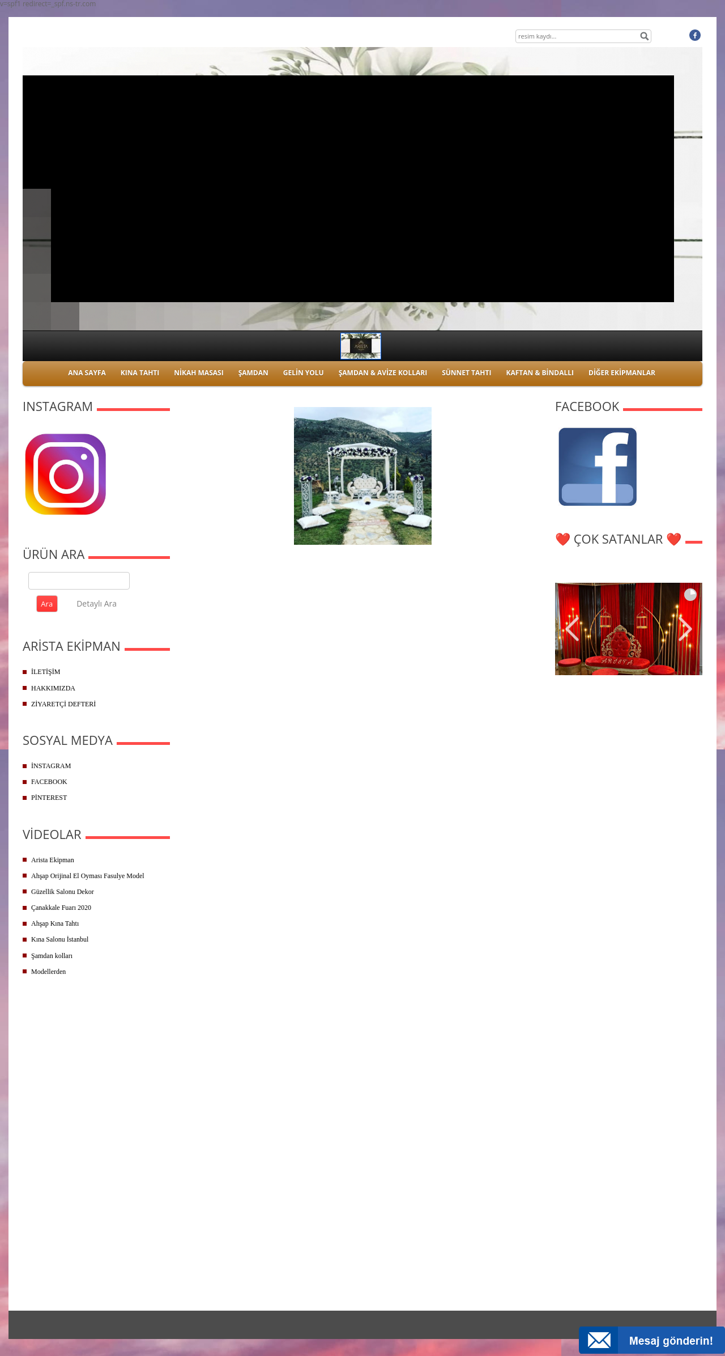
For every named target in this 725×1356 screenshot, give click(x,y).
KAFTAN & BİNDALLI (540, 373)
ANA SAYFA (87, 373)
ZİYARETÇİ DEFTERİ (63, 704)
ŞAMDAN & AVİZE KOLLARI (383, 373)
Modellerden (48, 972)
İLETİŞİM (45, 672)
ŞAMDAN (253, 373)
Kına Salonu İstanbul (59, 939)
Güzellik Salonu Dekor (62, 892)
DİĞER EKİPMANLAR (621, 373)
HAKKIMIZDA (53, 688)
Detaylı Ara (96, 603)
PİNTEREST (49, 798)
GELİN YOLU (303, 373)
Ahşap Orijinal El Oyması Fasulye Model (87, 876)
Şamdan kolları (51, 956)
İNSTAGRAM (51, 766)
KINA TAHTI (140, 373)
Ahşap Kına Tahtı (55, 923)
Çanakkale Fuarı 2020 (61, 908)
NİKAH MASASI (198, 373)
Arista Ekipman (52, 860)
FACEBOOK (49, 782)
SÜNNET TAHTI (466, 373)
